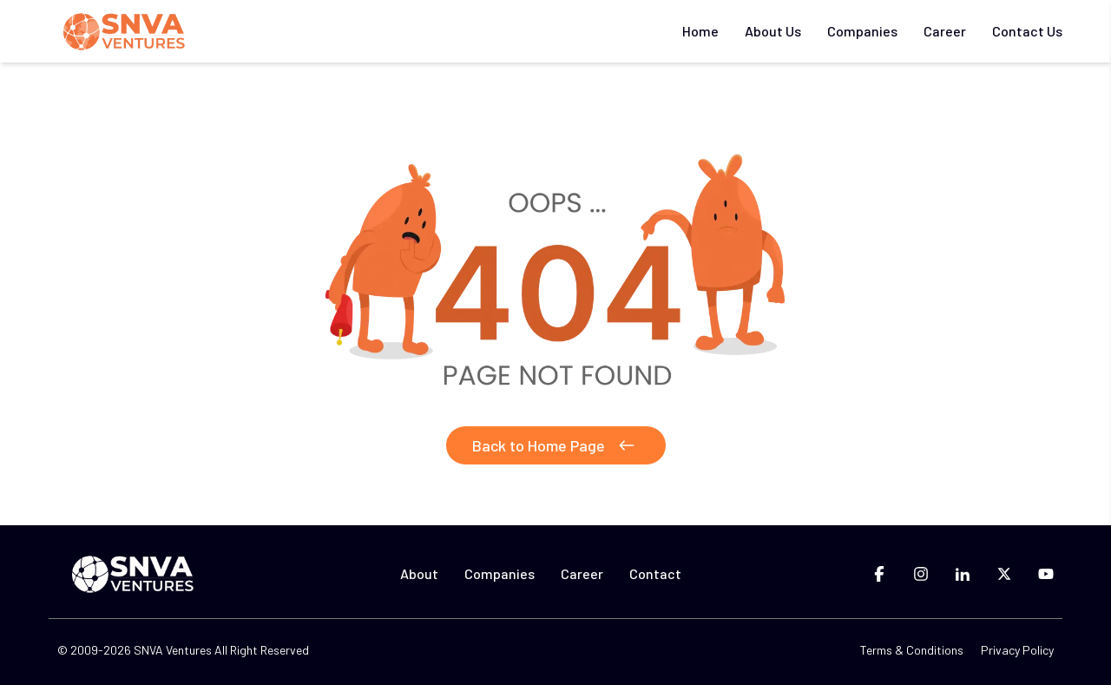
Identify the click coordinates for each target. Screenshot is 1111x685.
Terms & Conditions (911, 649)
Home (700, 31)
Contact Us (1027, 31)
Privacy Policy (1017, 649)
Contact (655, 573)
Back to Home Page (556, 445)
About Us (773, 31)
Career (945, 31)
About (419, 573)
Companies (862, 31)
